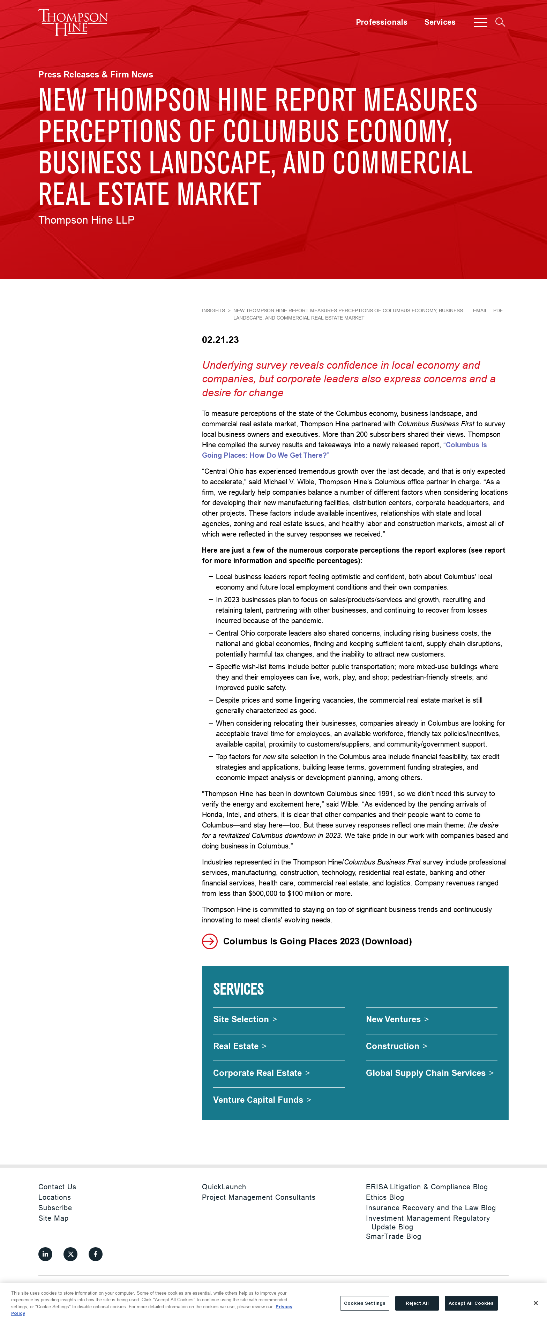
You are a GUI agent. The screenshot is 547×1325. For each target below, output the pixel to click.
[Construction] (397, 1046)
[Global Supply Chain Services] (430, 1073)
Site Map (53, 1218)
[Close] (536, 1303)
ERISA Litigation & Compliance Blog (427, 1187)
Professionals (381, 22)
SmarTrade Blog (393, 1236)
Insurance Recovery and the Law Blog (431, 1208)
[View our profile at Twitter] (70, 1254)
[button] (480, 22)
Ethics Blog (385, 1197)
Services (440, 22)
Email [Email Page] (480, 310)
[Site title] (73, 22)
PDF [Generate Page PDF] (498, 310)
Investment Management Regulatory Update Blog (428, 1222)
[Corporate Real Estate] (261, 1073)
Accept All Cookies (471, 1303)
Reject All (417, 1303)
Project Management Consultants (259, 1197)
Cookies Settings (364, 1303)
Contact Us (57, 1187)
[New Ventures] (397, 1019)
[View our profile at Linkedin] (45, 1254)
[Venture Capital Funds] (262, 1100)
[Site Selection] (245, 1019)
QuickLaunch (224, 1187)
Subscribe (55, 1208)
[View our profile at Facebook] (96, 1254)
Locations (54, 1197)
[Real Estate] (240, 1046)
